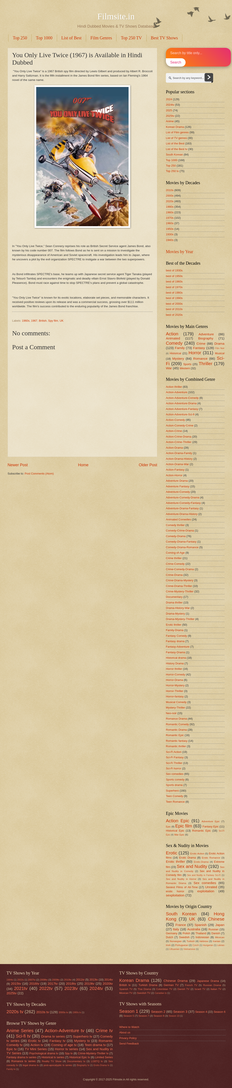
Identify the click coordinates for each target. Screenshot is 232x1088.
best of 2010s (174, 309)
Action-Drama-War (177, 464)
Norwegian (176, 941)
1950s (169, 229)
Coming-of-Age (175, 552)
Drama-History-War (178, 608)
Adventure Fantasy (177, 486)
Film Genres (101, 37)
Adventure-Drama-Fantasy (182, 508)
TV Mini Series (36, 1049)
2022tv (46, 988)
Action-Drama (174, 447)
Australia (193, 929)
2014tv (108, 979)
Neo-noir (171, 713)
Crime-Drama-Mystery (179, 580)
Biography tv (83, 1065)
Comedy (174, 343)
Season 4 (201, 1011)
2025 (169, 110)
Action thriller (174, 386)
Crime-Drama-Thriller (179, 586)
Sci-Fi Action (173, 752)
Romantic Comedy (177, 724)
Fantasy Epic (211, 826)
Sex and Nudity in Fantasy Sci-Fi (204, 875)
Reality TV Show (52, 1061)
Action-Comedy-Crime (179, 425)
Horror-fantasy (175, 696)
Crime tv (104, 1030)
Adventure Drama (177, 480)
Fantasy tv (57, 1041)
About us (124, 1032)
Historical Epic (175, 830)
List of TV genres (176, 138)
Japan (219, 925)
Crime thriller (174, 558)
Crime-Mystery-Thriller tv (93, 1053)
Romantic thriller (176, 746)
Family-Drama (174, 630)
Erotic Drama (187, 857)
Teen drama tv (95, 1045)
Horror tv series (66, 1049)
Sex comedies (174, 773)
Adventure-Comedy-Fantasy (183, 503)
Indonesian (202, 937)
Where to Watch (129, 1027)
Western (185, 368)
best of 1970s (174, 287)
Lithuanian (174, 949)
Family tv (11, 1069)
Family (180, 348)
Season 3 (180, 1011)
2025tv (170, 115)
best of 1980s (174, 292)
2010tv (68, 979)
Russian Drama (212, 985)
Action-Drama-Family (179, 453)
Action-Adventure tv (64, 1030)
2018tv (71, 983)
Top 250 (20, 37)
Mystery (178, 358)
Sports (187, 364)
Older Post (148, 465)
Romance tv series (23, 1061)
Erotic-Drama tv (101, 1065)
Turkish (190, 941)
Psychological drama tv (43, 1053)
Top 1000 (44, 37)
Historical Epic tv (79, 1057)
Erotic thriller (173, 624)
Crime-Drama (174, 575)
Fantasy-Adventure (178, 646)
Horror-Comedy (175, 674)
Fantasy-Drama (175, 652)
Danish (215, 933)
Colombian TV (164, 989)
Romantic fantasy (176, 740)
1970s (169, 217)
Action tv (36, 1045)
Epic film (183, 825)
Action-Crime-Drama (178, 436)
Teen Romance (175, 801)
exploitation (205, 891)
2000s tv (63, 1012)
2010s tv (42, 1012)
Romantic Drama (176, 729)
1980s (169, 212)
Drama (219, 343)
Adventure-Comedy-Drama (182, 497)
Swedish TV (143, 993)
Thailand (200, 933)
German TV (171, 985)
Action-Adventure (176, 392)
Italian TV (216, 989)
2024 (169, 99)
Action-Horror (174, 475)
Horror (194, 352)
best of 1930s (174, 270)
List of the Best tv (176, 149)
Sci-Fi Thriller (174, 763)
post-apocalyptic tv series (58, 1065)
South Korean (174, 154)
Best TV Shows (164, 37)
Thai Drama (144, 989)
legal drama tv (31, 1065)
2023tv (71, 988)
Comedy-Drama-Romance (182, 547)
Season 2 (158, 1011)
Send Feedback (129, 1043)
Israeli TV (199, 989)
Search (175, 62)
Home (83, 465)
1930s (169, 234)
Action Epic (177, 820)
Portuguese (181, 945)
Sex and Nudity (192, 866)
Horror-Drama (174, 680)
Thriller (205, 363)
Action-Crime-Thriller (178, 442)
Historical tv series (52, 1057)
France (180, 925)
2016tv (34, 983)
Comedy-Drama (176, 536)
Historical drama (176, 657)
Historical (175, 353)
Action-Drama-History (179, 458)
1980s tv (77, 1012)
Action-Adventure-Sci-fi (180, 414)
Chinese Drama (175, 981)
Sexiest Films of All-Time (182, 887)
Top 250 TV (131, 37)
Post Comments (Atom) (39, 473)
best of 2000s (174, 303)
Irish (168, 945)
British (43, 320)
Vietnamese (189, 949)
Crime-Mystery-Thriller (179, 591)
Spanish (200, 925)
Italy (176, 929)
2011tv (80, 979)
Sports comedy (175, 779)
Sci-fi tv (23, 1035)
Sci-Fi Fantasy (175, 757)
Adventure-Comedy (178, 491)
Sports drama (174, 785)
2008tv (43, 979)
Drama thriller (174, 602)
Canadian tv (161, 993)
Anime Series (20, 1030)
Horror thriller (174, 668)
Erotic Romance (211, 857)
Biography (205, 338)
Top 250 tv (172, 171)
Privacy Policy (128, 1038)
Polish (186, 933)
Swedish (184, 937)
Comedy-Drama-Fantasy (181, 541)
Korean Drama (175, 127)
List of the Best (175, 143)
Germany (171, 933)
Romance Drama (176, 718)
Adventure (206, 334)
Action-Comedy (175, 419)
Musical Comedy (176, 702)
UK (62, 320)
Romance (200, 358)
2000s (169, 195)
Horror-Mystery (175, 685)
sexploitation (175, 895)
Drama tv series (53, 1036)
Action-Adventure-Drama (181, 403)
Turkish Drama (148, 985)
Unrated (211, 887)
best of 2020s (174, 314)
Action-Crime (174, 431)
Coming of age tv (64, 1045)
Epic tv (12, 1049)
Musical (219, 353)
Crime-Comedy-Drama (180, 569)
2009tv (56, 979)
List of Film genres (177, 132)
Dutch (169, 937)
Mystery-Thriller (175, 707)
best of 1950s (174, 276)
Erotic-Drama (201, 862)
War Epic (179, 834)
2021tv (21, 988)
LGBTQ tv (97, 1061)
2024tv (170, 104)
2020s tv (15, 1011)
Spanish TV (125, 989)
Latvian (220, 945)
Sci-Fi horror (173, 768)
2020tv (108, 983)
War (169, 368)
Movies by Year (179, 251)
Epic (168, 826)
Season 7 (144, 1015)
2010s (169, 190)
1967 (34, 320)
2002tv (20, 980)
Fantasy (199, 348)
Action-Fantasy (175, 469)
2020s (169, 201)
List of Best (71, 37)
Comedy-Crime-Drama (180, 530)
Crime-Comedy (175, 563)
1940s (169, 240)
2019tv (89, 983)
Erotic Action (197, 853)
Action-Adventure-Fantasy (182, 409)
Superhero (172, 790)
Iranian (217, 941)
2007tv (32, 979)
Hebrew (203, 941)
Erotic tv (34, 1041)
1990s (169, 206)
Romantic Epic (175, 735)
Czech (196, 945)
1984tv (10, 980)
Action (172, 333)
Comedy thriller (175, 525)
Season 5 (128, 1015)
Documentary (174, 596)
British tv (125, 985)
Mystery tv (82, 1041)
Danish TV (183, 989)
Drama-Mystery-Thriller (180, 619)
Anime (170, 121)
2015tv (16, 983)
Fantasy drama (175, 641)
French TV (191, 985)
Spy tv (69, 1053)
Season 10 (174, 1016)
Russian (213, 929)
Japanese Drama (208, 981)
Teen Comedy (174, 796)
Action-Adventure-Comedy (182, 397)
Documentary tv (76, 1061)
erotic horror (175, 891)
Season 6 (219, 1011)
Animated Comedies (178, 519)
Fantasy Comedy (176, 635)
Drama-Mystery (175, 613)
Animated (173, 338)
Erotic (171, 852)
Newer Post (18, 465)
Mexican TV (125, 993)
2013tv (94, 979)
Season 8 (159, 1015)
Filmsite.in (116, 16)
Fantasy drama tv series (21, 1057)
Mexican (219, 937)
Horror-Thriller (174, 691)
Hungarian (208, 945)
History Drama (175, 663)
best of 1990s (174, 298)
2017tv (53, 983)
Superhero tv (82, 1036)
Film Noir (219, 348)
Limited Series (104, 1057)
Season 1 (128, 1011)
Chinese (216, 918)
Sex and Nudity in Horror (181, 879)
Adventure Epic (211, 821)
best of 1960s (174, 281)
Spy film (53, 320)
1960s (25, 320)
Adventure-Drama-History (182, 514)
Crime (200, 343)
